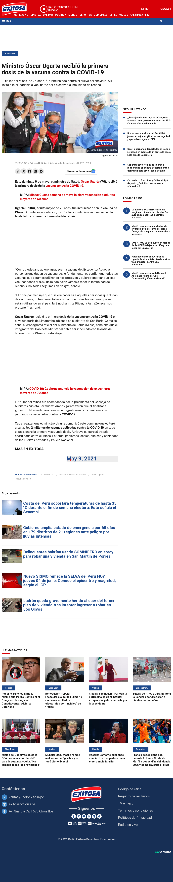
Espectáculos (119, 15)
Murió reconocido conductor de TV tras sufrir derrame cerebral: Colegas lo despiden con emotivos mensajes (150, 230)
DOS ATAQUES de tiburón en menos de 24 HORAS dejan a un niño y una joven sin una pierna (150, 245)
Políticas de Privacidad (135, 818)
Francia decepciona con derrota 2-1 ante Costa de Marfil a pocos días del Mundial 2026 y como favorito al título (152, 759)
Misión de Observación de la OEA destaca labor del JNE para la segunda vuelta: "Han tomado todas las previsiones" (21, 759)
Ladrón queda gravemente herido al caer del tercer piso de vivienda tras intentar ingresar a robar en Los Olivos (69, 605)
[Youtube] (84, 816)
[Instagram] (89, 816)
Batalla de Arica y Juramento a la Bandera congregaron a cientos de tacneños (152, 697)
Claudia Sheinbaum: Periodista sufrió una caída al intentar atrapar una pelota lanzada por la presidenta (108, 698)
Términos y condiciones (135, 810)
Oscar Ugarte (97, 474)
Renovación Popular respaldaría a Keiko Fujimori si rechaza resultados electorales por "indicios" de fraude (64, 700)
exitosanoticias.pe (22, 804)
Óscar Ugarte (90, 181)
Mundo (72, 15)
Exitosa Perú (141, 15)
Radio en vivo (128, 825)
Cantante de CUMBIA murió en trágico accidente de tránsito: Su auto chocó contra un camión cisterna (149, 213)
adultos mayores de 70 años (72, 474)
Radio (33, 27)
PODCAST (165, 8)
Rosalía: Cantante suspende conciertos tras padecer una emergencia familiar (107, 758)
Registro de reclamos (134, 796)
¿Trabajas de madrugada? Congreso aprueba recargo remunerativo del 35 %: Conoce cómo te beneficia (149, 120)
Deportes (86, 15)
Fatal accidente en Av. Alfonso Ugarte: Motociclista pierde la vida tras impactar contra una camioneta (150, 260)
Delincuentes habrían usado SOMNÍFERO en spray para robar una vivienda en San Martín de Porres (68, 554)
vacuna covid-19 (23, 479)
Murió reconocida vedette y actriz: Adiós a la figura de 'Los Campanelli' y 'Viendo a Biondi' (150, 276)
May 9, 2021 (82, 458)
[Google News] (94, 816)
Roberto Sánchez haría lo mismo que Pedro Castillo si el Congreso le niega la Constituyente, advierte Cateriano (21, 700)
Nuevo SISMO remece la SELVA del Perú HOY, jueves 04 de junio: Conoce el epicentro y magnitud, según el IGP (69, 580)
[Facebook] (73, 816)
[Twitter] (79, 816)
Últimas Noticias (25, 15)
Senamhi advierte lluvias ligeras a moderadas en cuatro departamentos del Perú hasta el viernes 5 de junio (148, 167)
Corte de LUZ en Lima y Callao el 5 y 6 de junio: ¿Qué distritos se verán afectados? (147, 183)
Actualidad (45, 15)
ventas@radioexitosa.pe (26, 797)
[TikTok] (99, 816)
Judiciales (100, 15)
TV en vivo (125, 803)
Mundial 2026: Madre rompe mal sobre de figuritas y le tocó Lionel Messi (62, 758)
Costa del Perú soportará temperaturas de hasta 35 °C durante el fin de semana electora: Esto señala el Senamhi (70, 507)
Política (60, 15)
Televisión (21, 27)
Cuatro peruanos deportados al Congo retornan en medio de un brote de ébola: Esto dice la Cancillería (149, 152)
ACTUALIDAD (47, 474)
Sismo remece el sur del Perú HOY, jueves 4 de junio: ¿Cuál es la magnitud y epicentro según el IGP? (148, 136)
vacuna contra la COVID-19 (64, 185)
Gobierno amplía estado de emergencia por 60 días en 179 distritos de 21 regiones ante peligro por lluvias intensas (69, 532)
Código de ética (129, 789)
